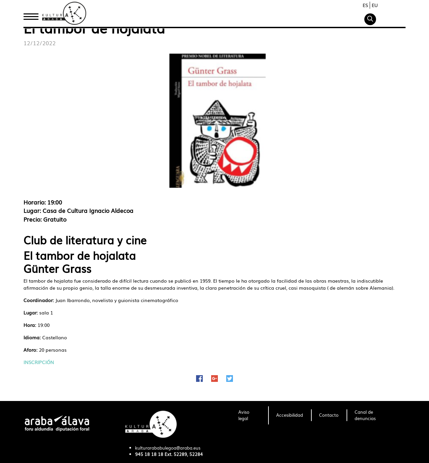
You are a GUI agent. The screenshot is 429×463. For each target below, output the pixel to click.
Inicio (30, 14)
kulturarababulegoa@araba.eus (167, 448)
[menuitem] (249, 415)
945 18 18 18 (149, 454)
